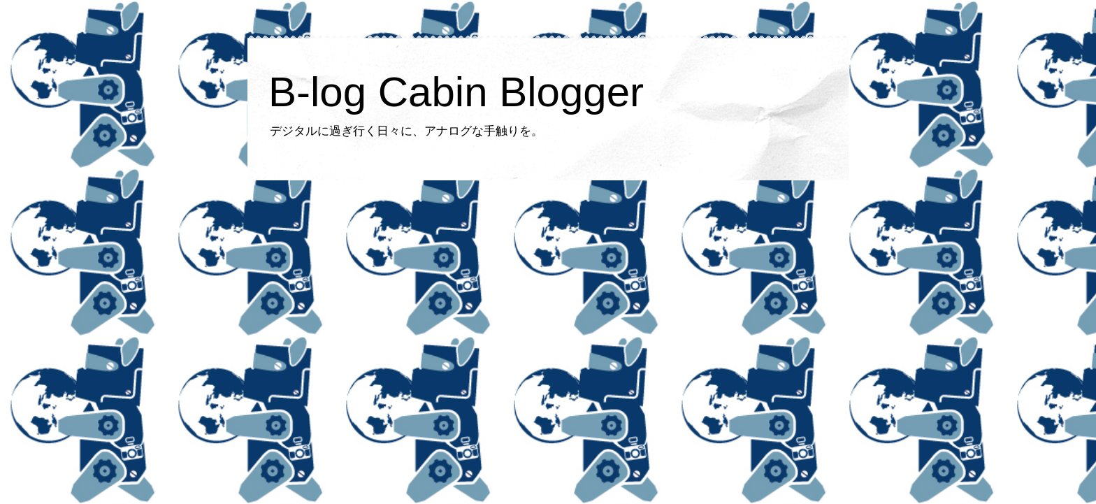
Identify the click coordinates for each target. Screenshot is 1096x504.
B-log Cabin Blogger (456, 92)
